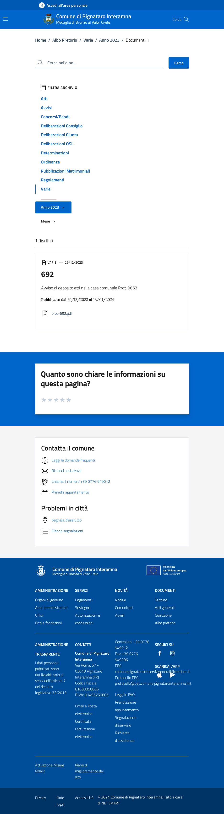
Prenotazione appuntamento (127, 706)
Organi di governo (49, 600)
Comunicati (124, 607)
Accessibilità (84, 797)
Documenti (165, 590)
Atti (44, 98)
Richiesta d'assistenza (124, 736)
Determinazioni (55, 153)
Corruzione (163, 615)
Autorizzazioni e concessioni (87, 619)
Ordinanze (50, 162)
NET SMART (111, 803)
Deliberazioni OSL (57, 144)
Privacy (40, 797)
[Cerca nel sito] (186, 19)
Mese (49, 221)
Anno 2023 (109, 40)
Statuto (161, 600)
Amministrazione (51, 590)
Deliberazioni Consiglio (62, 126)
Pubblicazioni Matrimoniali (65, 171)
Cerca (178, 63)
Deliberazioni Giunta (59, 134)
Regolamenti (52, 180)
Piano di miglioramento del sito (89, 771)
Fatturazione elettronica (85, 732)
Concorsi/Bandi (55, 117)
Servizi (81, 590)
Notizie (120, 600)
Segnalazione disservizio (125, 721)
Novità (121, 590)
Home (40, 40)
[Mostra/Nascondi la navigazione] (5, 19)
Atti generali (165, 607)
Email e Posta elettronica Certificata (86, 713)
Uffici (39, 615)
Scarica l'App (167, 666)
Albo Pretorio (64, 40)
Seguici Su (164, 644)
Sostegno (82, 607)
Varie (88, 40)
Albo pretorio (165, 623)
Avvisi (46, 107)
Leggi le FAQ (125, 694)
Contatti (83, 644)
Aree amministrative (51, 607)
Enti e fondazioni (48, 623)
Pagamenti (83, 600)
